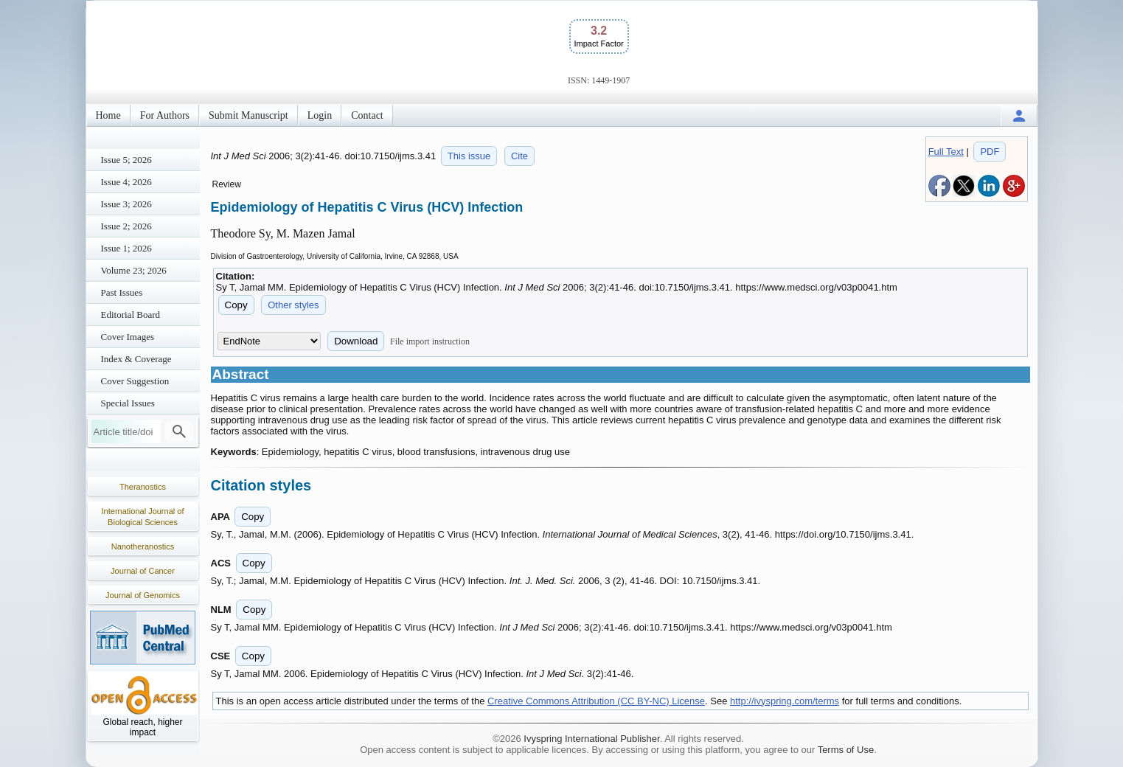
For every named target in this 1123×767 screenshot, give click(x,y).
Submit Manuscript (248, 115)
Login (319, 115)
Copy (236, 304)
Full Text (946, 151)
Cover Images (128, 336)
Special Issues (128, 403)
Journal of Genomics (142, 595)
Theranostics (142, 486)
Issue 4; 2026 (126, 181)
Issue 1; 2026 (126, 248)
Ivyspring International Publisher (591, 738)
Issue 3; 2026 (126, 203)
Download (356, 341)
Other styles (293, 304)
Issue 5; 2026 (126, 159)
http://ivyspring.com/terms (784, 701)
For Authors (165, 115)
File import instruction (430, 341)
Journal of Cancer (143, 570)
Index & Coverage (136, 358)
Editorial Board (131, 314)
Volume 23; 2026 (134, 270)
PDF (989, 151)
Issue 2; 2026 (126, 226)
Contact (367, 115)
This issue (469, 156)
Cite (519, 156)
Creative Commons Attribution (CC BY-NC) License (596, 701)
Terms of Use (846, 749)
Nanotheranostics (143, 546)
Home (108, 115)
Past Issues (122, 292)
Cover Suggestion (135, 380)
